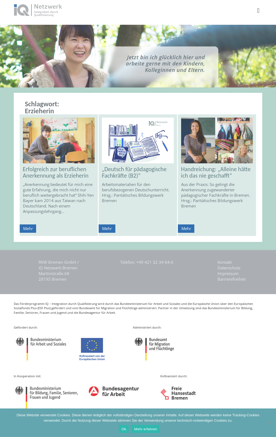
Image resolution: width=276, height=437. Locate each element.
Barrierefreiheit (232, 279)
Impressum (228, 273)
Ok (124, 429)
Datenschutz (229, 267)
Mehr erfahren (145, 429)
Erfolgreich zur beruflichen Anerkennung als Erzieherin (56, 172)
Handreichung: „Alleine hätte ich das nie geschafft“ (216, 172)
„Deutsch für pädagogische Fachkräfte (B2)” (134, 172)
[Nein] (269, 422)
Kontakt (225, 262)
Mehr (28, 228)
